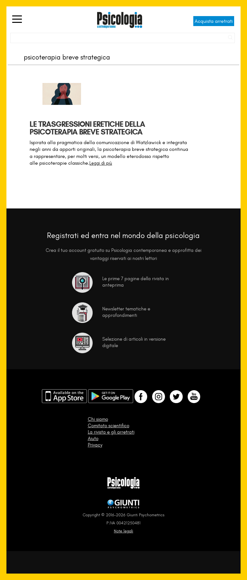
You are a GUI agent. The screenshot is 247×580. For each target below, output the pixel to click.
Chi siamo (98, 419)
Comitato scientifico (108, 425)
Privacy (95, 445)
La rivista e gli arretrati (111, 432)
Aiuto (93, 438)
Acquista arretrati (214, 21)
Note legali (123, 531)
